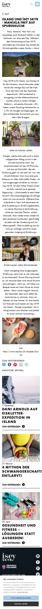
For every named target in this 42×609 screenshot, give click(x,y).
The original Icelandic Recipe (9, 567)
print (26, 365)
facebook (10, 365)
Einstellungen (21, 604)
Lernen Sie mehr (22, 592)
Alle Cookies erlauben (21, 598)
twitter (4, 365)
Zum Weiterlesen (11, 426)
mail (21, 365)
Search (31, 4)
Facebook (38, 562)
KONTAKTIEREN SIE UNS (13, 575)
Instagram (38, 556)
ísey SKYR (6, 4)
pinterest (15, 365)
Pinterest (38, 568)
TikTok (38, 574)
